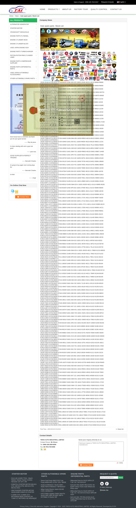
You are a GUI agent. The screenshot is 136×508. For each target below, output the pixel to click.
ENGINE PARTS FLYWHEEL (19, 36)
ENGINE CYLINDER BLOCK (19, 44)
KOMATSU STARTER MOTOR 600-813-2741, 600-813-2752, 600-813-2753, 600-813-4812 (24, 486)
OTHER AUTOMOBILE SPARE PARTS (22, 78)
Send (121, 477)
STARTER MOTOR (16, 28)
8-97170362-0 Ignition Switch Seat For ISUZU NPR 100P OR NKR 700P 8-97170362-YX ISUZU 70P (53, 495)
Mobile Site (104, 490)
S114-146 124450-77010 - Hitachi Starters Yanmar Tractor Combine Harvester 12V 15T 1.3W (22, 480)
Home (42, 9)
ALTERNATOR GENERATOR (19, 24)
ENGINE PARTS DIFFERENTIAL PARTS (20, 68)
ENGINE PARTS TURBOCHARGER (21, 51)
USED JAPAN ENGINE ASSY (19, 47)
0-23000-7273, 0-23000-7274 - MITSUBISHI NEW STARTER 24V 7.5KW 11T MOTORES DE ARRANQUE (24, 496)
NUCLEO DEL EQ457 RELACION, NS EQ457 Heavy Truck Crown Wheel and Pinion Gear (82, 486)
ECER (114, 506)
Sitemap (109, 487)
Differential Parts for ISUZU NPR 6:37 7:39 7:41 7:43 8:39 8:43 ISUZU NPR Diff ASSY (83, 492)
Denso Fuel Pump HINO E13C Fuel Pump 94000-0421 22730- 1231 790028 (53, 481)
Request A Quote (107, 2)
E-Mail (102, 487)
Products (53, 9)
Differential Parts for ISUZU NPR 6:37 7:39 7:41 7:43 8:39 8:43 (82, 481)
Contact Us (116, 9)
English (123, 1)
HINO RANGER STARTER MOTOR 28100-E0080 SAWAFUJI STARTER (22, 491)
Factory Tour (81, 9)
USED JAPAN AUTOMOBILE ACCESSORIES (19, 73)
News (17, 16)
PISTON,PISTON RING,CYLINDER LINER (21, 56)
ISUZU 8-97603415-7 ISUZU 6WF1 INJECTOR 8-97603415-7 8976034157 (53, 486)
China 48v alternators (36, 506)
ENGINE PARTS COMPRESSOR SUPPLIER (20, 62)
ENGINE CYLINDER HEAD (19, 40)
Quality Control (99, 9)
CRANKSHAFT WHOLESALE (19, 32)
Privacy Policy (24, 506)
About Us (66, 9)
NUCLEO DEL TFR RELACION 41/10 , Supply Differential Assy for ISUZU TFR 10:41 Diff (82, 499)
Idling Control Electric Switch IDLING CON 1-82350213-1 (52, 490)
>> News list (119, 429)
